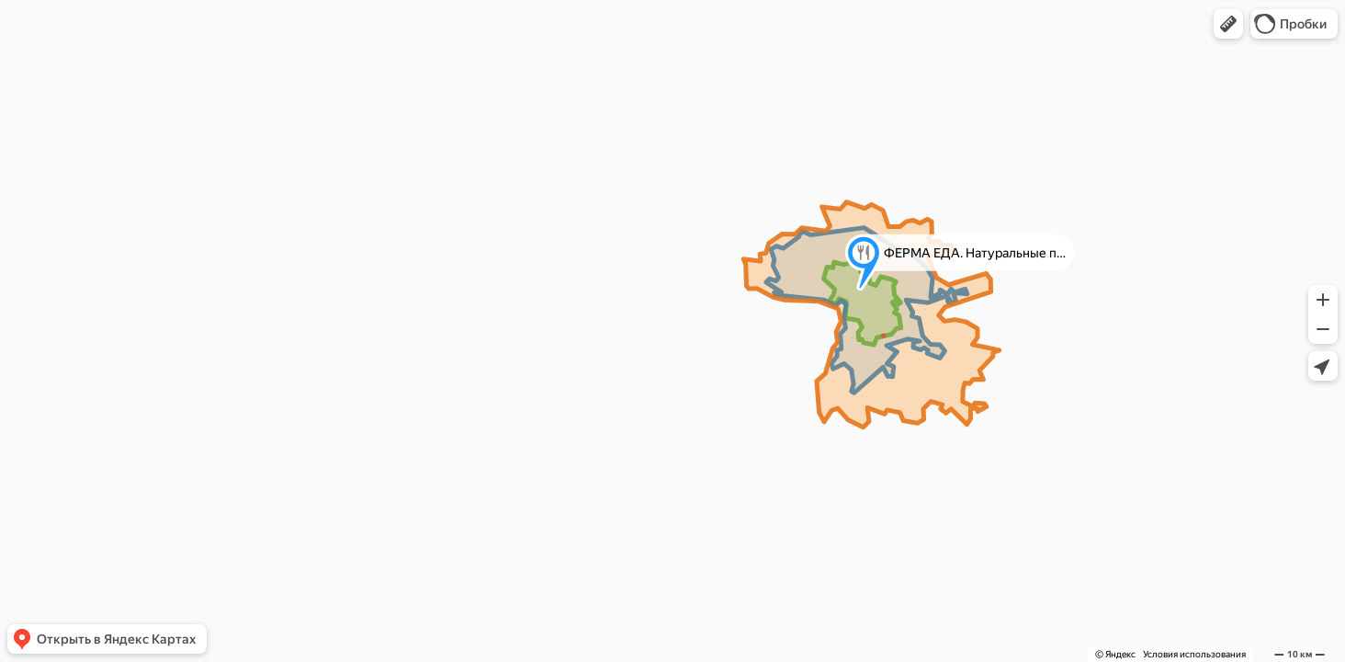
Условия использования (1194, 654)
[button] (1228, 24)
